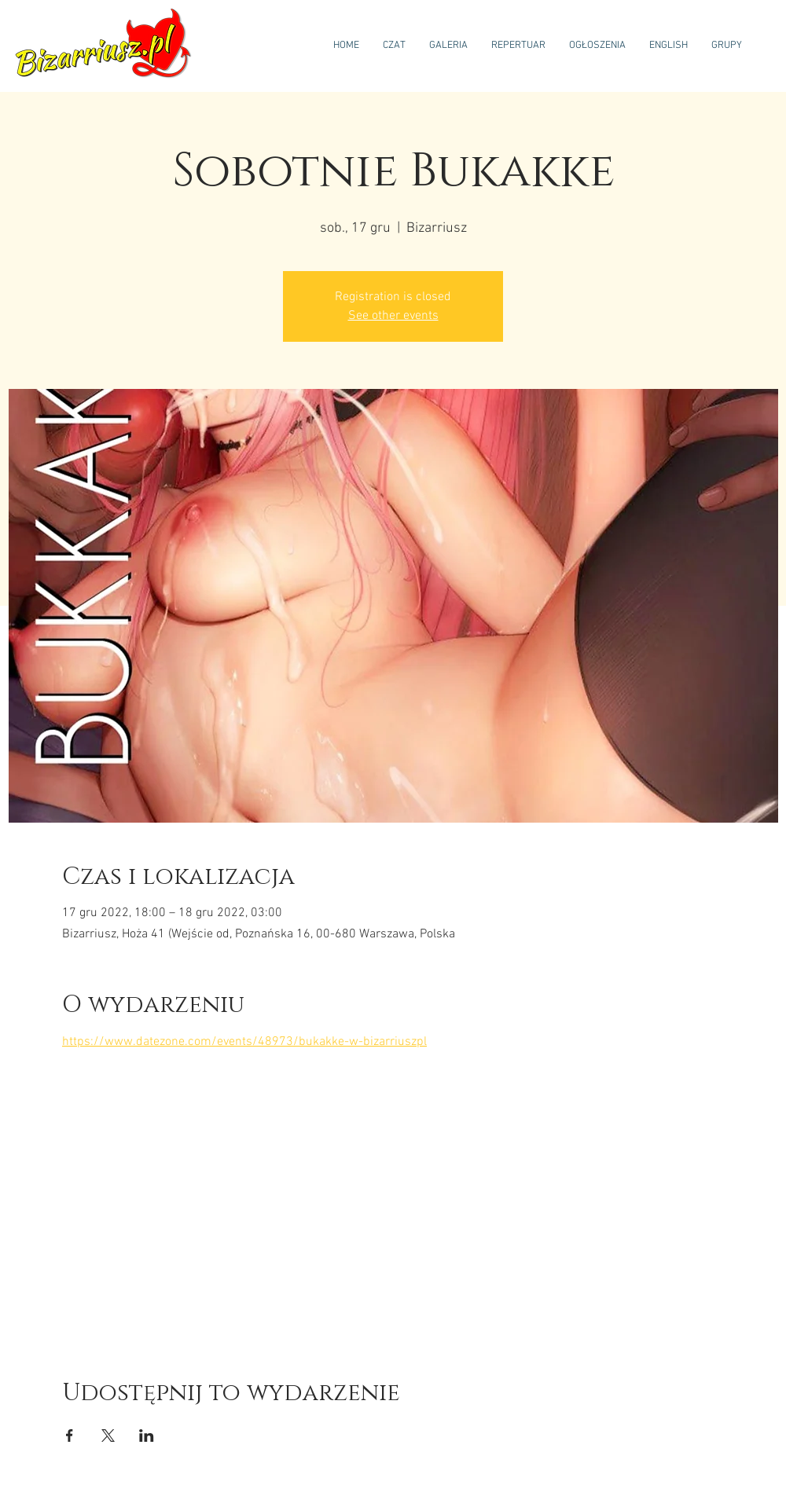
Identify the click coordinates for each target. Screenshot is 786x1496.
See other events (393, 316)
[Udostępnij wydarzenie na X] (108, 1435)
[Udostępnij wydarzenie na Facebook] (69, 1435)
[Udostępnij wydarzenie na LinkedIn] (146, 1435)
